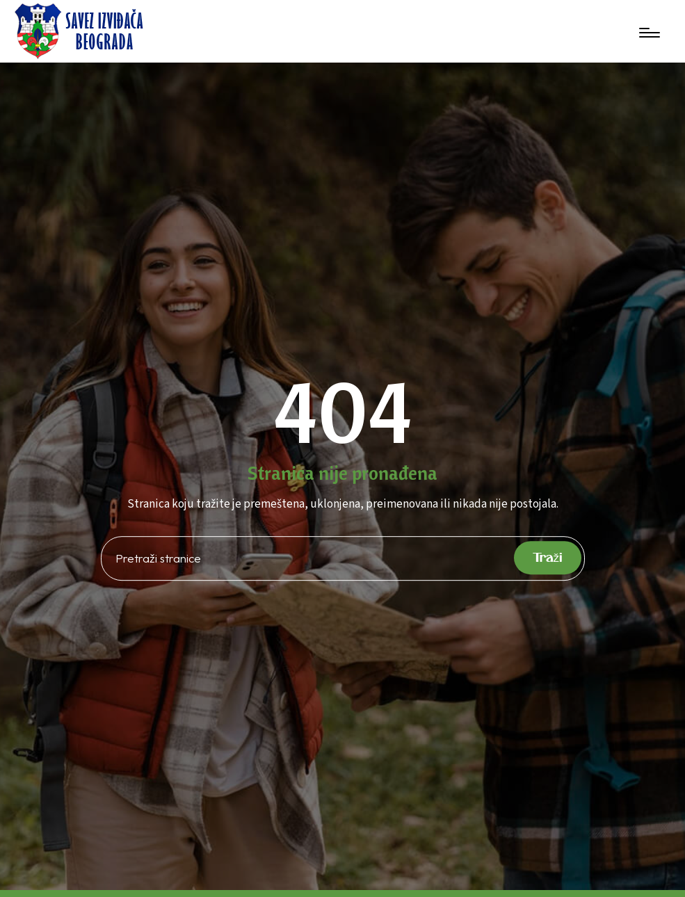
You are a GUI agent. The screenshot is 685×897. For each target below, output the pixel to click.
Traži (548, 557)
